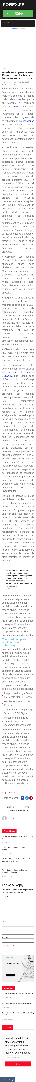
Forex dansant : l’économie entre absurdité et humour (14, 871)
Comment (6, 896)
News (4, 68)
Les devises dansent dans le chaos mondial (16, 1003)
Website (5, 937)
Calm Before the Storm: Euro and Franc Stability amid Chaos (17, 860)
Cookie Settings (8, 1080)
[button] (22, 798)
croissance (28, 121)
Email (4, 929)
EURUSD (11, 792)
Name (5, 921)
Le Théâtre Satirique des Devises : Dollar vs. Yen (18, 993)
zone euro (15, 106)
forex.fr (14, 4)
